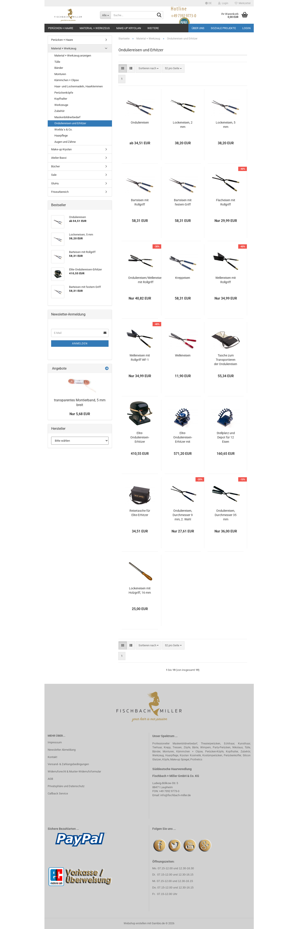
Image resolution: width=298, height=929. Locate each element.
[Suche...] (105, 15)
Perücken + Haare (60, 28)
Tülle (57, 61)
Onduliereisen (140, 122)
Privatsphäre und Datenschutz (66, 786)
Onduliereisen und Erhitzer (70, 123)
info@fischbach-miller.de (175, 795)
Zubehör (59, 111)
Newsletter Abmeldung (62, 749)
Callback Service (58, 793)
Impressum (55, 742)
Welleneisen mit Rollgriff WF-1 (139, 357)
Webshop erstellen (135, 923)
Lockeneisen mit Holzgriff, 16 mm (140, 590)
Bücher (55, 166)
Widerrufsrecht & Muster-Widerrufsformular (74, 771)
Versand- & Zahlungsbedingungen (68, 764)
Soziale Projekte (223, 28)
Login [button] (223, 3)
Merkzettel (243, 3)
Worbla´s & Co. (63, 129)
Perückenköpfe (63, 92)
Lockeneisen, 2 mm (182, 125)
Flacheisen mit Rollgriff (225, 202)
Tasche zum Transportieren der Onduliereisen (225, 360)
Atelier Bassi (58, 157)
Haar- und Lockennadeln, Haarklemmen (78, 86)
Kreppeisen (182, 277)
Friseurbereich (60, 191)
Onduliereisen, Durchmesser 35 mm (226, 515)
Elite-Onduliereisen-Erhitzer (139, 437)
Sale (54, 174)
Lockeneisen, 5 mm (225, 125)
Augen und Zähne (65, 141)
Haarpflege (61, 135)
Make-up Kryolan (128, 28)
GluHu (55, 183)
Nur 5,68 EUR (79, 414)
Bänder (58, 67)
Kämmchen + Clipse (66, 80)
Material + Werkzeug (95, 28)
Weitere (153, 28)
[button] (208, 3)
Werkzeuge (61, 105)
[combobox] (148, 68)
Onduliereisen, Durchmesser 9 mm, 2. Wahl (183, 515)
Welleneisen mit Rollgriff (225, 280)
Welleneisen (183, 355)
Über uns (198, 28)
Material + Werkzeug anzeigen (72, 55)
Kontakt (52, 757)
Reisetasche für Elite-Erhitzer (139, 513)
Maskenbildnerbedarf (67, 117)
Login (246, 28)
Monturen (60, 74)
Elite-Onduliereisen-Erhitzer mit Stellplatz (182, 437)
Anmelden (80, 343)
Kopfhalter (60, 98)
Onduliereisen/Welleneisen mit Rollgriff (145, 280)
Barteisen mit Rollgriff (140, 202)
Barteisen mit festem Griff (183, 202)
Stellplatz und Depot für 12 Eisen (226, 437)
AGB (50, 778)
